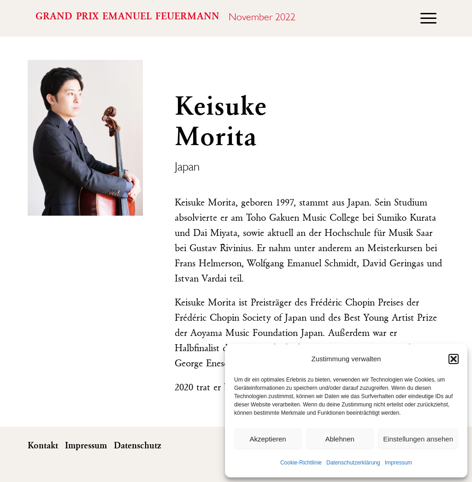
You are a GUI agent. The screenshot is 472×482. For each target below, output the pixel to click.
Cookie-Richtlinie (301, 462)
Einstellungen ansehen (418, 439)
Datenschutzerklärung (353, 462)
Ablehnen (339, 439)
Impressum (398, 462)
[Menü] (424, 18)
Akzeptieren (267, 439)
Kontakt (43, 446)
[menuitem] (424, 18)
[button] (453, 359)
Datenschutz (137, 446)
